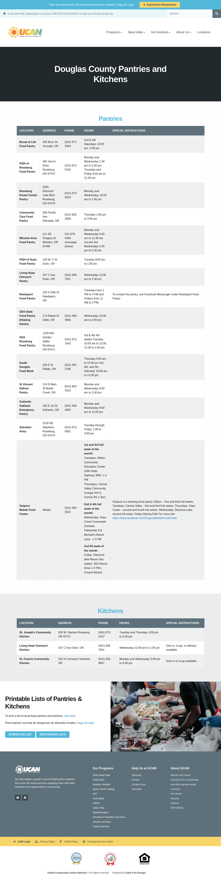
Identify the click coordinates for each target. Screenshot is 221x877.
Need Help (135, 32)
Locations (203, 32)
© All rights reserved (78, 872)
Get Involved (159, 32)
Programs (113, 32)
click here (70, 715)
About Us (182, 32)
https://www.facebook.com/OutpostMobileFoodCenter (144, 518)
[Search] (216, 13)
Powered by (129, 872)
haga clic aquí (85, 722)
